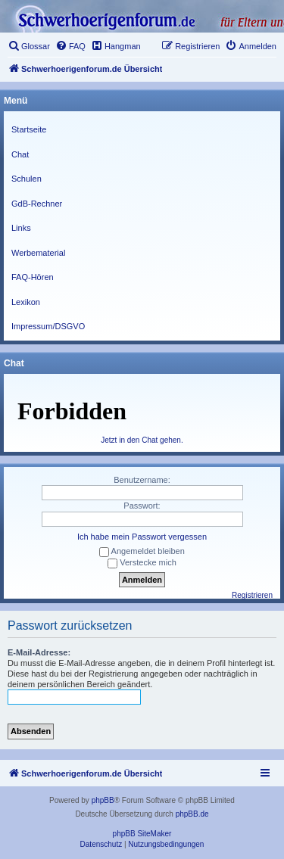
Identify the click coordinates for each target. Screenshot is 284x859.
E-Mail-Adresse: (39, 652)
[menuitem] (29, 46)
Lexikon (25, 302)
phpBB (103, 800)
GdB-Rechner (36, 203)
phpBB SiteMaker (142, 833)
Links (21, 227)
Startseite (28, 129)
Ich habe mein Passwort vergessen (142, 536)
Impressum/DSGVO (48, 326)
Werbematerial (38, 252)
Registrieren (252, 595)
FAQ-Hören (32, 277)
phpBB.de (192, 814)
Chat (20, 154)
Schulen (26, 178)
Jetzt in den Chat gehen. (142, 440)
